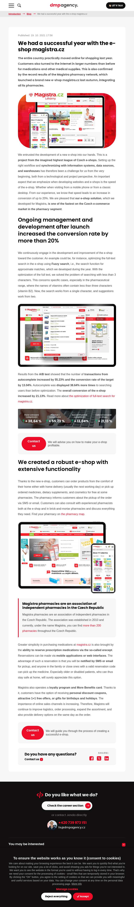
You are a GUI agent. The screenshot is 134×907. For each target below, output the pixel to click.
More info (77, 883)
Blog (29, 14)
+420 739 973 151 (72, 823)
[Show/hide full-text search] (19, 5)
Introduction (15, 14)
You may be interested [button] (26, 844)
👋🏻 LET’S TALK (116, 6)
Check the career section (65, 805)
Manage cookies (67, 889)
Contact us (34, 443)
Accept (83, 896)
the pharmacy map (72, 514)
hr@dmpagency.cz (71, 827)
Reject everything (56, 896)
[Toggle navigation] (11, 5)
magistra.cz (84, 644)
